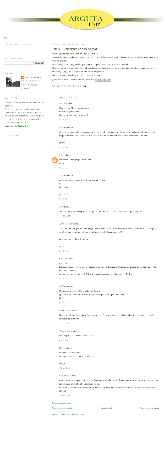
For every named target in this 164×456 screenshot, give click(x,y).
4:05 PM (64, 340)
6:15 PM (64, 302)
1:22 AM (64, 323)
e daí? (62, 155)
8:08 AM (64, 251)
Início (6, 37)
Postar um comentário (61, 403)
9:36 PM (64, 199)
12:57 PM (64, 368)
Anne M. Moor (66, 223)
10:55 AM (64, 395)
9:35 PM (64, 147)
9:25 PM (64, 119)
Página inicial (106, 408)
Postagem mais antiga (149, 408)
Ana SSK (63, 103)
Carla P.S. (63, 258)
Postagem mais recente (62, 408)
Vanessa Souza (66, 331)
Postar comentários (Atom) (71, 414)
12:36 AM (64, 216)
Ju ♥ (61, 206)
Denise (62, 348)
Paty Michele (65, 375)
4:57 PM (64, 278)
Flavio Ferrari (65, 310)
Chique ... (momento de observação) (74, 49)
